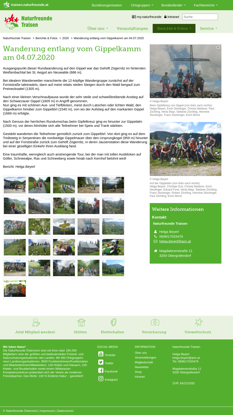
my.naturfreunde (146, 17)
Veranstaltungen (132, 28)
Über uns (95, 28)
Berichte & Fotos (172, 28)
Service (207, 28)
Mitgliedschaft (144, 362)
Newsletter (142, 367)
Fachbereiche (204, 5)
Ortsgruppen (140, 5)
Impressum (47, 410)
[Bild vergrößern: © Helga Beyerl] (15, 192)
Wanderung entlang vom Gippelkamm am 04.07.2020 (109, 38)
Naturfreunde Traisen (17, 38)
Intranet (171, 17)
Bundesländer (172, 5)
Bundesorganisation (107, 5)
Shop (138, 372)
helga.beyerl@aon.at (175, 241)
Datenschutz (65, 410)
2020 (65, 38)
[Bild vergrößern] (185, 71)
